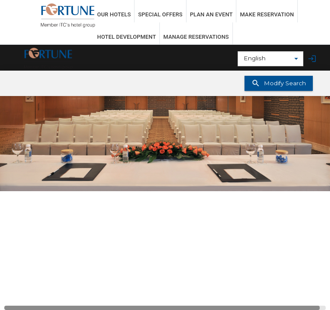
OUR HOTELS (114, 14)
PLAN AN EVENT (211, 14)
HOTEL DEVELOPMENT (126, 37)
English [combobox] (255, 58)
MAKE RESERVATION (267, 14)
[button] (165, 143)
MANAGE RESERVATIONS (196, 37)
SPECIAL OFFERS (160, 14)
